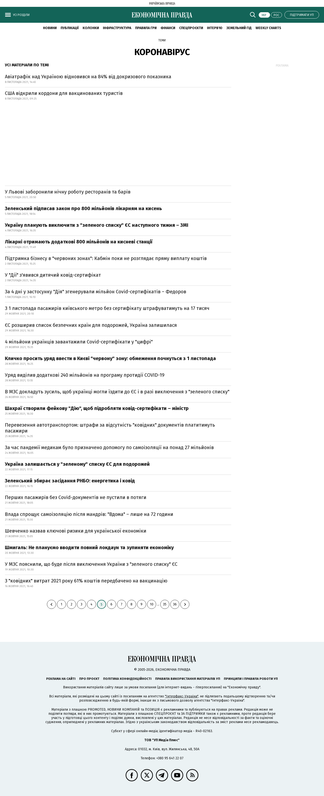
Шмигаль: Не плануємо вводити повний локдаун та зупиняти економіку (89, 547)
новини (50, 28)
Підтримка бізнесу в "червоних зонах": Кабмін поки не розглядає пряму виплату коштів (106, 258)
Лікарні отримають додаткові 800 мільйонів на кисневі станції (78, 242)
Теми (162, 40)
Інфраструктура (117, 28)
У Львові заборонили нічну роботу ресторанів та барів (67, 192)
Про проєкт (89, 679)
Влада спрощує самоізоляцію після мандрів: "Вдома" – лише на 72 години (89, 514)
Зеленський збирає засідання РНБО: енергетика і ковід (70, 481)
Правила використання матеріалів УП (187, 679)
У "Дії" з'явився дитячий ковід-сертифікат (53, 275)
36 (175, 604)
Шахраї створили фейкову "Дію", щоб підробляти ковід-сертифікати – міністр (97, 408)
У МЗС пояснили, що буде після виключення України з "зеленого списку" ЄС (91, 564)
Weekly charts (268, 28)
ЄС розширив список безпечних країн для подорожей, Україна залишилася (91, 325)
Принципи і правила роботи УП (251, 679)
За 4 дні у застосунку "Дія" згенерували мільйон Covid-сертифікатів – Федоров (95, 292)
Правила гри (146, 28)
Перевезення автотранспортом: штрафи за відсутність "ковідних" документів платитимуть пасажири (110, 428)
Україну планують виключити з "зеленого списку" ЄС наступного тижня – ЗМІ (96, 225)
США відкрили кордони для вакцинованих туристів (64, 93)
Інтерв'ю (214, 28)
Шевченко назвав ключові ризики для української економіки (75, 531)
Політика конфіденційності (127, 679)
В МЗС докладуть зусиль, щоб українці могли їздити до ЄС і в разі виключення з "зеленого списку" (117, 392)
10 (151, 604)
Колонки (91, 28)
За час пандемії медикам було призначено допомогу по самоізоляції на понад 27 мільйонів (109, 447)
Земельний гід (239, 28)
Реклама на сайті (61, 679)
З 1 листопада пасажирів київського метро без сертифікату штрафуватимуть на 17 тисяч (107, 308)
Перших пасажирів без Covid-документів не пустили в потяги (75, 497)
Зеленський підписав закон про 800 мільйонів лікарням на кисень (83, 208)
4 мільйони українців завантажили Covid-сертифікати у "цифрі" (79, 342)
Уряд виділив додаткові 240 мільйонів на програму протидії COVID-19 (84, 375)
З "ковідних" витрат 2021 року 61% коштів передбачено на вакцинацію (86, 581)
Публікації (70, 28)
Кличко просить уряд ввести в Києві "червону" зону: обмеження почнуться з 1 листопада (110, 358)
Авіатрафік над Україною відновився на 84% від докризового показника (88, 77)
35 (164, 604)
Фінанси (168, 28)
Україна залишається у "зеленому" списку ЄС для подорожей (77, 464)
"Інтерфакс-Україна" (181, 696)
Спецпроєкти (191, 28)
